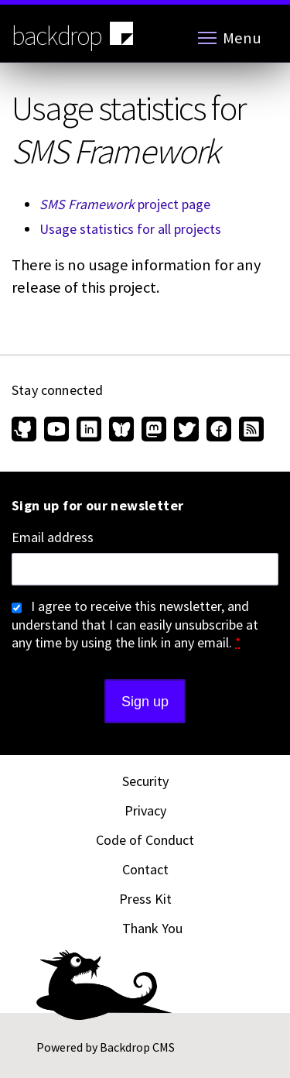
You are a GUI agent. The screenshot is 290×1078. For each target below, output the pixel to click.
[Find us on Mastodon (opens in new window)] (154, 430)
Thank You (152, 928)
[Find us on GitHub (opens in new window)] (26, 430)
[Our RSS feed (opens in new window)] (249, 430)
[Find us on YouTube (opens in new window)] (56, 430)
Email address (53, 537)
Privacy (145, 810)
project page (124, 204)
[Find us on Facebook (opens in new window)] (219, 430)
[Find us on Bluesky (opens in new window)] (121, 430)
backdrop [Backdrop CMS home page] (74, 35)
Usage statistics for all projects (130, 229)
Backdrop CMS (137, 1047)
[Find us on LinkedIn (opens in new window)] (89, 430)
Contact (145, 869)
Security (145, 781)
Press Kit (145, 899)
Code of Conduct (145, 840)
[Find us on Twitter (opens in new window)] (186, 430)
